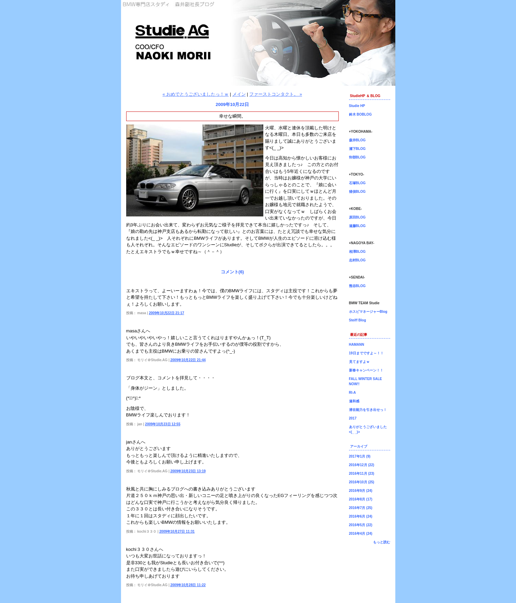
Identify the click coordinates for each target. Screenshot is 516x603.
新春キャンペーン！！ (366, 370)
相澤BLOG (357, 251)
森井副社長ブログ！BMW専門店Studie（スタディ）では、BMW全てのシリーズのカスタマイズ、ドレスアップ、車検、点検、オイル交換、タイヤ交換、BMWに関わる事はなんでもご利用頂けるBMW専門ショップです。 (258, 43)
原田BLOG (357, 217)
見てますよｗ (359, 362)
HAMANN (356, 344)
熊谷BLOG (357, 286)
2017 (353, 418)
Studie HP (357, 106)
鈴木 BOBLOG (360, 114)
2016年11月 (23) (361, 473)
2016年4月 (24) (360, 533)
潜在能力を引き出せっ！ (368, 410)
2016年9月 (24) (360, 491)
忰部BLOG (357, 157)
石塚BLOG (357, 183)
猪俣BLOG (357, 191)
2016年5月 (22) (360, 525)
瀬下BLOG (357, 149)
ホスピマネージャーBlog (368, 312)
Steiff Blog (357, 320)
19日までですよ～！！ (366, 353)
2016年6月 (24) (360, 516)
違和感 (354, 401)
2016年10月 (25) (361, 482)
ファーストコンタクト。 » (275, 94)
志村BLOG (357, 260)
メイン (239, 94)
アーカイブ (358, 446)
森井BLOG (357, 140)
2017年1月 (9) (360, 456)
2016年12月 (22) (361, 465)
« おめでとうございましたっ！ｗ (196, 94)
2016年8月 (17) (360, 499)
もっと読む (381, 542)
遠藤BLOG (357, 226)
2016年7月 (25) (360, 508)
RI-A (352, 392)
